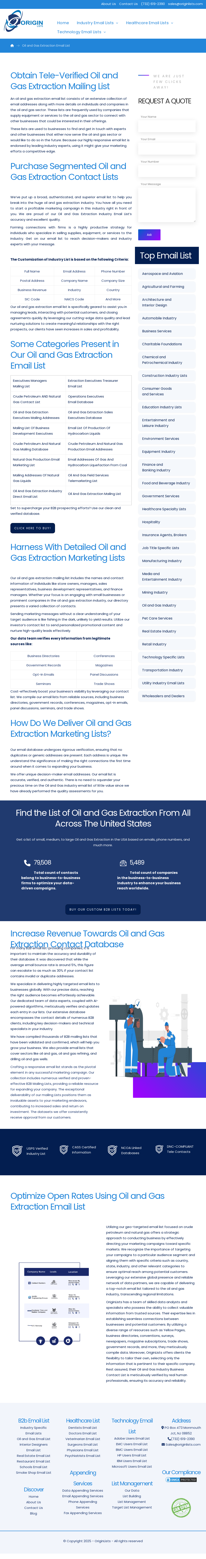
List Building (132, 1501)
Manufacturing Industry (162, 561)
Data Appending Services (82, 1496)
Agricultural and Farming (163, 287)
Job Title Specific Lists (160, 548)
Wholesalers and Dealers (163, 696)
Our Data (132, 1496)
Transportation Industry (162, 671)
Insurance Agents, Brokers (164, 535)
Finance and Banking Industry (156, 468)
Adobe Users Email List (132, 1444)
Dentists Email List (82, 1433)
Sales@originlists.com (183, 1450)
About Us (108, 4)
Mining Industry (155, 593)
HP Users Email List (131, 1460)
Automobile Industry (159, 319)
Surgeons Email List (83, 1450)
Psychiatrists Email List (83, 1461)
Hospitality (151, 522)
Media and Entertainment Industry (162, 577)
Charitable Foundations (162, 344)
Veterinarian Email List (82, 1444)
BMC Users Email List (132, 1455)
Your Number (150, 162)
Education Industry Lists (162, 408)
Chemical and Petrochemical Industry (162, 360)
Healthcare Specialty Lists (164, 509)
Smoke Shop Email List (33, 1478)
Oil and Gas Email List (33, 1444)
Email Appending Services (82, 1501)
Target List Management (132, 1512)
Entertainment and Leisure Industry (158, 423)
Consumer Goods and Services (157, 392)
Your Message (151, 184)
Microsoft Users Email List (132, 1472)
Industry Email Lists (95, 22)
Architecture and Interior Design (156, 303)
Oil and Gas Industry (159, 606)
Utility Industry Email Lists (163, 683)
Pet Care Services (157, 619)
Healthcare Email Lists (147, 22)
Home (63, 22)
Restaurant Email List (33, 1466)
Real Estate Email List (33, 1461)
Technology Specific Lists (163, 658)
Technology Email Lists (79, 32)
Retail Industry (154, 645)
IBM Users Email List (132, 1466)
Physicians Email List (83, 1455)
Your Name (148, 117)
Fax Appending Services (83, 1518)
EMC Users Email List (132, 1449)
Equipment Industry (158, 452)
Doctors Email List (83, 1438)
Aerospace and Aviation (162, 274)
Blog (33, 1518)
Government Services (160, 496)
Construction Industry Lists (164, 376)
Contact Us (128, 4)
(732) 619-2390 (183, 1444)
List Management (132, 1507)
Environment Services (160, 439)
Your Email (148, 139)
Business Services (157, 332)
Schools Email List (33, 1472)
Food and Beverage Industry (166, 484)
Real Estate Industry (159, 632)
